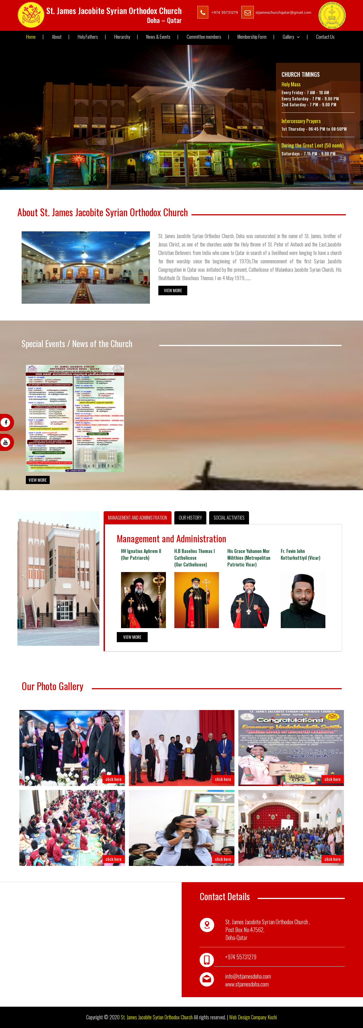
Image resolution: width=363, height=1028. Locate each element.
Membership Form (256, 36)
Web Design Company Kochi (253, 1017)
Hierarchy (126, 36)
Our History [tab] (190, 517)
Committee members (208, 36)
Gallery (295, 36)
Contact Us (325, 36)
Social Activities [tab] (229, 517)
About (60, 36)
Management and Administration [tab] (137, 517)
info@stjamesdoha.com (248, 976)
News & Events (162, 36)
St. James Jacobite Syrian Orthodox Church (157, 1017)
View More (173, 290)
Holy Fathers (92, 36)
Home (35, 36)
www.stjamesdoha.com (247, 984)
